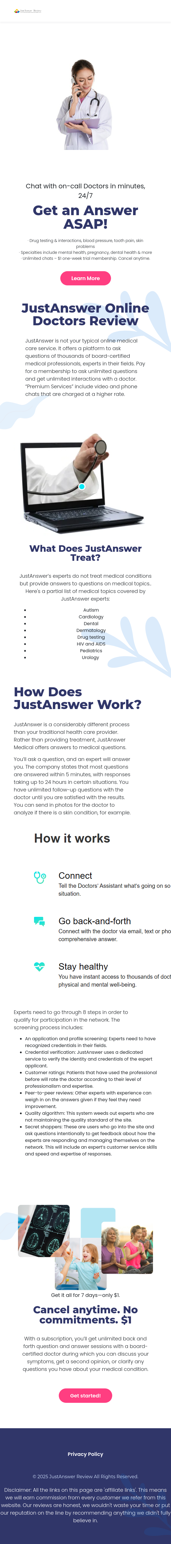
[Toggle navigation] (153, 11)
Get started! (85, 1395)
